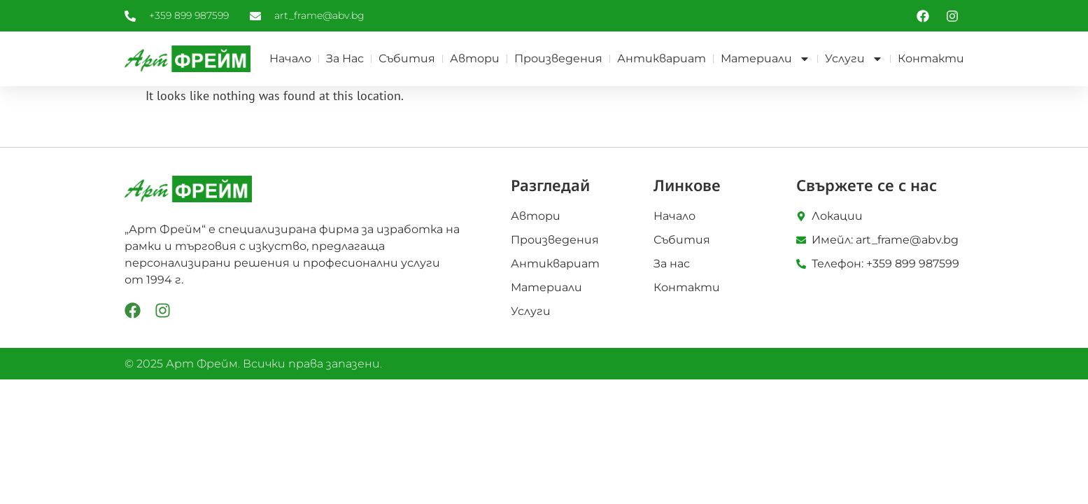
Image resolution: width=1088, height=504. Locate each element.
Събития (407, 58)
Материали (765, 58)
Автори (475, 58)
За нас (345, 58)
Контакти (931, 58)
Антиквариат (661, 58)
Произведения (558, 58)
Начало (290, 58)
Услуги (854, 58)
